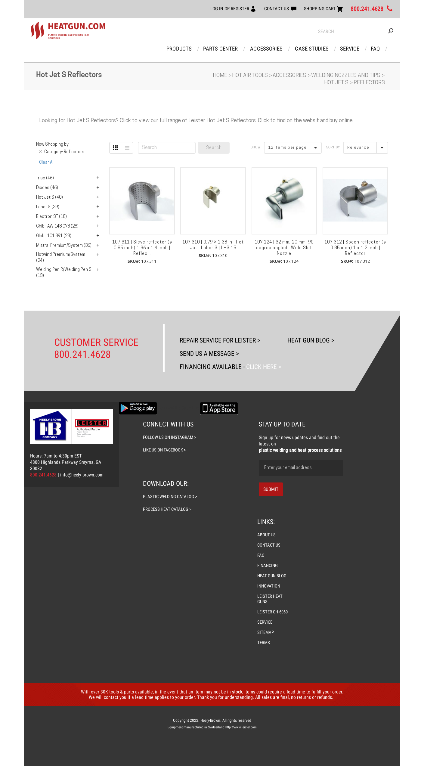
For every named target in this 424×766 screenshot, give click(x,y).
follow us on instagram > (169, 437)
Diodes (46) (47, 188)
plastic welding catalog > (170, 496)
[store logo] (68, 30)
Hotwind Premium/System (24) (60, 258)
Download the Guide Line (178, 407)
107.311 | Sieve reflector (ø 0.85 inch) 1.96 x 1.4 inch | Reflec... (142, 248)
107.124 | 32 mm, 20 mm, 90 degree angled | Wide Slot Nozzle (284, 248)
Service (349, 48)
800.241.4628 (366, 9)
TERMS (263, 642)
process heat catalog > (167, 509)
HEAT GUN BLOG (271, 575)
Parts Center (221, 48)
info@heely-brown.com (82, 475)
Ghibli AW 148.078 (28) (57, 227)
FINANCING (267, 565)
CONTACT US (275, 8)
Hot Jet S (337, 83)
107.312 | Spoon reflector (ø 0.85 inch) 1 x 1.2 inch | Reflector (355, 248)
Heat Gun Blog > (312, 340)
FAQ (374, 48)
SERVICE (265, 622)
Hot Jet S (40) (49, 198)
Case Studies (311, 48)
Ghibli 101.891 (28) (53, 236)
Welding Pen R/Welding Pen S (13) (63, 273)
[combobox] (355, 32)
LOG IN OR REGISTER (228, 8)
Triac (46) (45, 178)
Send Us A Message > (210, 353)
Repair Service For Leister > (221, 340)
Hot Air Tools (250, 76)
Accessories (267, 48)
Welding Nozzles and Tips (346, 76)
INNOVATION (268, 586)
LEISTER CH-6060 (272, 612)
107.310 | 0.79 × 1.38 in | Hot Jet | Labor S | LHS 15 (213, 245)
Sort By (333, 148)
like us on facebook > (164, 450)
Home (220, 76)
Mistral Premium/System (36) (63, 246)
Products (180, 48)
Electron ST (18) (51, 217)
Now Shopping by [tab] (52, 145)
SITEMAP (265, 632)
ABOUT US (266, 535)
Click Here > (263, 367)
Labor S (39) (47, 207)
